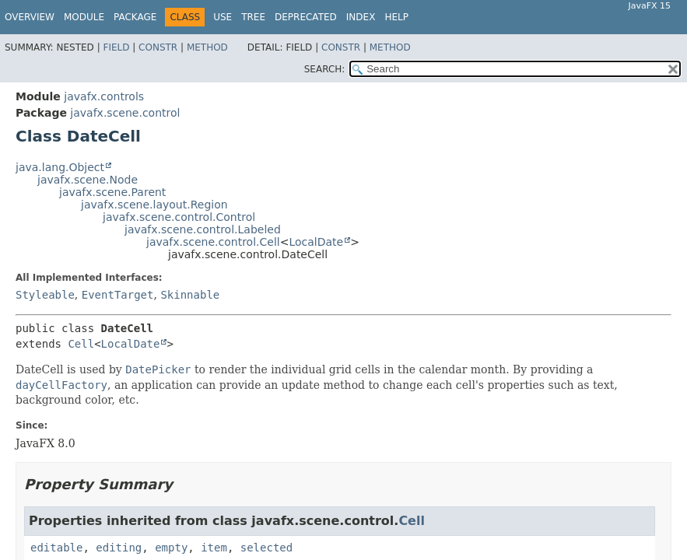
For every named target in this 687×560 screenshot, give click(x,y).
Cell (81, 344)
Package (135, 17)
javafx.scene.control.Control (179, 217)
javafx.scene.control (125, 113)
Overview (29, 17)
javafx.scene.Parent (112, 192)
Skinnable (189, 295)
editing (119, 547)
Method (207, 47)
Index (361, 17)
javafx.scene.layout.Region (154, 204)
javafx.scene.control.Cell (213, 242)
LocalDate (316, 242)
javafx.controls (104, 96)
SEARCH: (324, 69)
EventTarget (118, 295)
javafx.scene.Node (87, 179)
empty (171, 547)
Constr (157, 47)
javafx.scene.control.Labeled (202, 229)
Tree (253, 17)
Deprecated (306, 17)
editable (56, 547)
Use (222, 17)
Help (396, 17)
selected (266, 547)
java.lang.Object (60, 167)
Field (116, 47)
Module (84, 17)
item (214, 547)
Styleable (45, 295)
